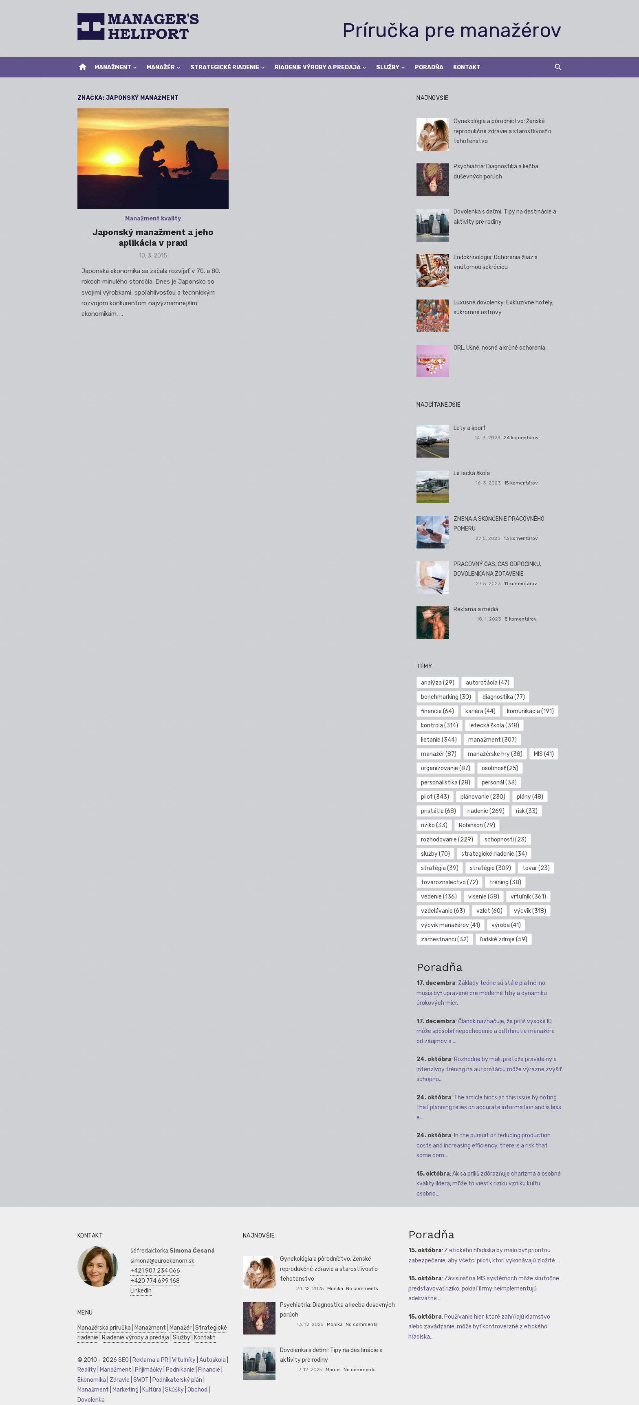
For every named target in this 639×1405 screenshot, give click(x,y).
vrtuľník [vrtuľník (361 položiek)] (529, 896)
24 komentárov (522, 437)
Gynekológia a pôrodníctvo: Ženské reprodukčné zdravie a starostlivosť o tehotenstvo (503, 131)
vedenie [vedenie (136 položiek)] (440, 896)
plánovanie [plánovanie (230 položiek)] (444, 796)
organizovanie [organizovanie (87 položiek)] (446, 768)
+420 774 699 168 (152, 1280)
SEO (121, 1360)
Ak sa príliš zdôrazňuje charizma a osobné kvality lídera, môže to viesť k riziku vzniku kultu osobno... (489, 1183)
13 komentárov (522, 538)
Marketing (123, 1389)
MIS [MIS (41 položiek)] (545, 754)
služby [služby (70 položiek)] (489, 839)
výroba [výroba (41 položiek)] (507, 925)
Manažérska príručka (101, 1327)
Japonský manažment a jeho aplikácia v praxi (151, 238)
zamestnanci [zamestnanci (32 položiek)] (445, 939)
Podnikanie (177, 1369)
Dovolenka (88, 1399)
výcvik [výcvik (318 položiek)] (531, 910)
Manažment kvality (151, 219)
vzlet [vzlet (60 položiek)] (490, 910)
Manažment (113, 67)
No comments (362, 1288)
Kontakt (466, 67)
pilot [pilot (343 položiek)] (543, 782)
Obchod (195, 1389)
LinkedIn (138, 1290)
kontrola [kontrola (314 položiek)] (440, 725)
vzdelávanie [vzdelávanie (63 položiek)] (444, 910)
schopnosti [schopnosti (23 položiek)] (443, 839)
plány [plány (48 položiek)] (491, 796)
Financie (207, 1369)
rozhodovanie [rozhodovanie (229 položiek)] (495, 825)
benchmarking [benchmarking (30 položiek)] (447, 697)
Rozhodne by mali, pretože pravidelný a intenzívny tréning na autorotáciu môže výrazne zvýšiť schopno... (489, 1069)
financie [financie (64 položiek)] (438, 711)
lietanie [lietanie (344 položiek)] (440, 739)
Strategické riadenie (224, 67)
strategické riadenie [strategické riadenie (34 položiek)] (454, 853)
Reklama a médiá (476, 609)
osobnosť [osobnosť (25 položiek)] (501, 768)
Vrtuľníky (181, 1360)
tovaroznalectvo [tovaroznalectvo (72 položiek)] (450, 882)
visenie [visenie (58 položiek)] (484, 896)
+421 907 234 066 (153, 1270)
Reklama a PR (148, 1360)
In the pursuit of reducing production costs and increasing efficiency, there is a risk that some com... (484, 1145)
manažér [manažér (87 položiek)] (439, 754)
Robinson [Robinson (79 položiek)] (440, 825)
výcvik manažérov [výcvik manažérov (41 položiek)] (451, 925)
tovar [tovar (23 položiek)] (488, 868)
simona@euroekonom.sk (160, 1260)
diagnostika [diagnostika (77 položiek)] (504, 697)
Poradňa (429, 67)
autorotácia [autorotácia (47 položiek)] (488, 682)
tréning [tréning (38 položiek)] (506, 882)
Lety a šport (470, 428)
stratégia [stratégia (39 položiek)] (517, 853)
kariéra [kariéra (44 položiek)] (481, 711)
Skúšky (172, 1389)
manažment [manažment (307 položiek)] (493, 739)
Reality (84, 1369)
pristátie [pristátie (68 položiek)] (533, 796)
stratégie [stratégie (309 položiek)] (442, 868)
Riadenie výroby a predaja (318, 67)
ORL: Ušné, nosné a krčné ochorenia (500, 347)
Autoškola (210, 1360)
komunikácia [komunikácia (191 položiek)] (531, 711)
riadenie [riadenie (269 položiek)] (440, 811)
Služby (387, 67)
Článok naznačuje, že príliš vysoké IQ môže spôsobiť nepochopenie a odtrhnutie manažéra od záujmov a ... (490, 1031)
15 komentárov (523, 483)
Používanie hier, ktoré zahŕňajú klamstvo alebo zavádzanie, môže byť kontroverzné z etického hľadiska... (480, 1326)
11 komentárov (522, 583)
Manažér (161, 67)
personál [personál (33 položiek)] (500, 782)
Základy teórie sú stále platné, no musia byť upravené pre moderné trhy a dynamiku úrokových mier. (490, 993)
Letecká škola (472, 473)
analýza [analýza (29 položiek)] (438, 682)
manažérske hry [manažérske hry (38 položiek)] (496, 754)
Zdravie (117, 1379)
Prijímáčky (146, 1369)
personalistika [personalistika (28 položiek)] (446, 782)
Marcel (333, 1369)
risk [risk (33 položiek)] (481, 811)
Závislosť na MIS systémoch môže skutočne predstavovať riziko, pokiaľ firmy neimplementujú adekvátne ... (484, 1288)
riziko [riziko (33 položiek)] (516, 811)
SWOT (138, 1379)
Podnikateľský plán (175, 1379)
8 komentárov (522, 619)
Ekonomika (89, 1379)
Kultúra (149, 1389)
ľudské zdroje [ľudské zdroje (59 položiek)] (504, 939)
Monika (335, 1288)
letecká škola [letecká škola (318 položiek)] (495, 725)
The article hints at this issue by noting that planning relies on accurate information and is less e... (489, 1107)
